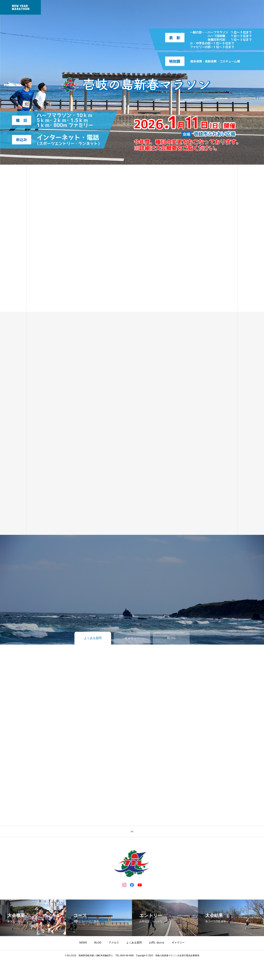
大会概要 (99, 7)
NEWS (83, 7)
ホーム (68, 7)
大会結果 (152, 7)
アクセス (114, 942)
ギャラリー (170, 7)
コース (136, 7)
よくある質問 (192, 7)
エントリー (118, 7)
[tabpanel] (132, 82)
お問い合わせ (156, 942)
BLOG (98, 942)
